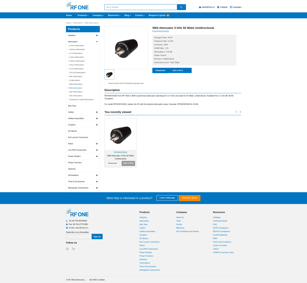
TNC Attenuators (75, 96)
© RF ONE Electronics (75, 280)
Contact (139, 15)
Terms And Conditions (222, 242)
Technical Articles (220, 221)
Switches (72, 169)
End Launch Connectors (78, 137)
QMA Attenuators (75, 84)
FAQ (215, 224)
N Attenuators (74, 80)
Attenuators (78, 23)
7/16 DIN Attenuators (77, 72)
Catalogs (224, 7)
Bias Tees (72, 106)
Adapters (72, 35)
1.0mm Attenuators (76, 46)
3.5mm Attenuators (76, 65)
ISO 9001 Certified (97, 280)
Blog (127, 15)
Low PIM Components (77, 150)
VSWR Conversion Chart (223, 252)
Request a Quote (157, 15)
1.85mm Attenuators (77, 49)
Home (69, 15)
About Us (180, 217)
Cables (71, 112)
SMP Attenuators (75, 92)
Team (178, 221)
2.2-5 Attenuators (76, 53)
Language (237, 7)
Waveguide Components (78, 188)
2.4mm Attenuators (76, 57)
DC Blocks (72, 131)
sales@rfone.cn (208, 7)
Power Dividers (74, 156)
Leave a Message (168, 198)
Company (97, 15)
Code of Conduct (220, 245)
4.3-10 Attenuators (76, 69)
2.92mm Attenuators (77, 61)
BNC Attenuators (75, 76)
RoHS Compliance (220, 228)
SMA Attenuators (92, 23)
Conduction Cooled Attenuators (81, 99)
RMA (215, 238)
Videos (216, 249)
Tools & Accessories (76, 182)
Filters (70, 144)
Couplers (72, 125)
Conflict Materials (220, 235)
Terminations (73, 175)
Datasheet (112, 163)
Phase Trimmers (75, 163)
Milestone (180, 228)
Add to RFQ (128, 163)
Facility (179, 224)
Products (82, 15)
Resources (113, 15)
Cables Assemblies (76, 118)
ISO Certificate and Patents (187, 231)
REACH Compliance (221, 231)
